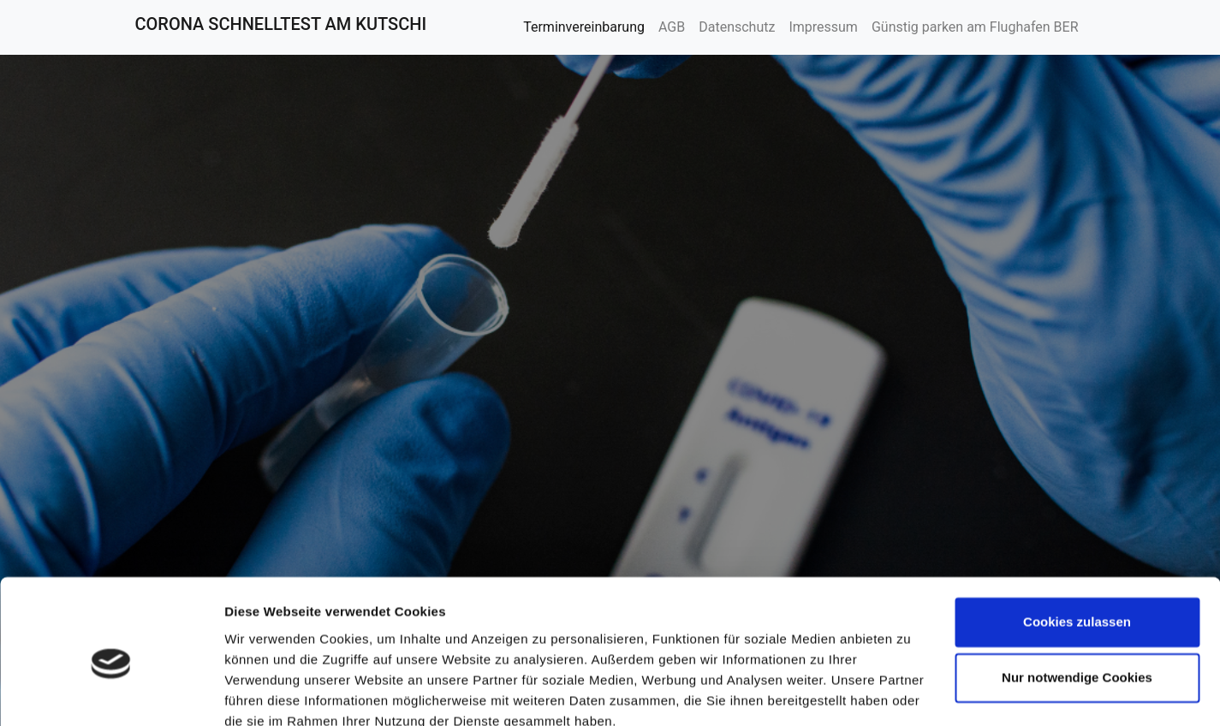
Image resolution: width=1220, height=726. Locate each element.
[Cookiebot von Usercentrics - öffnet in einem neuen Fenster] (111, 692)
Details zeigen (267, 692)
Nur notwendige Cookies (1077, 601)
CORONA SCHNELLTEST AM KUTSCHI (281, 24)
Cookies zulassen (1077, 546)
